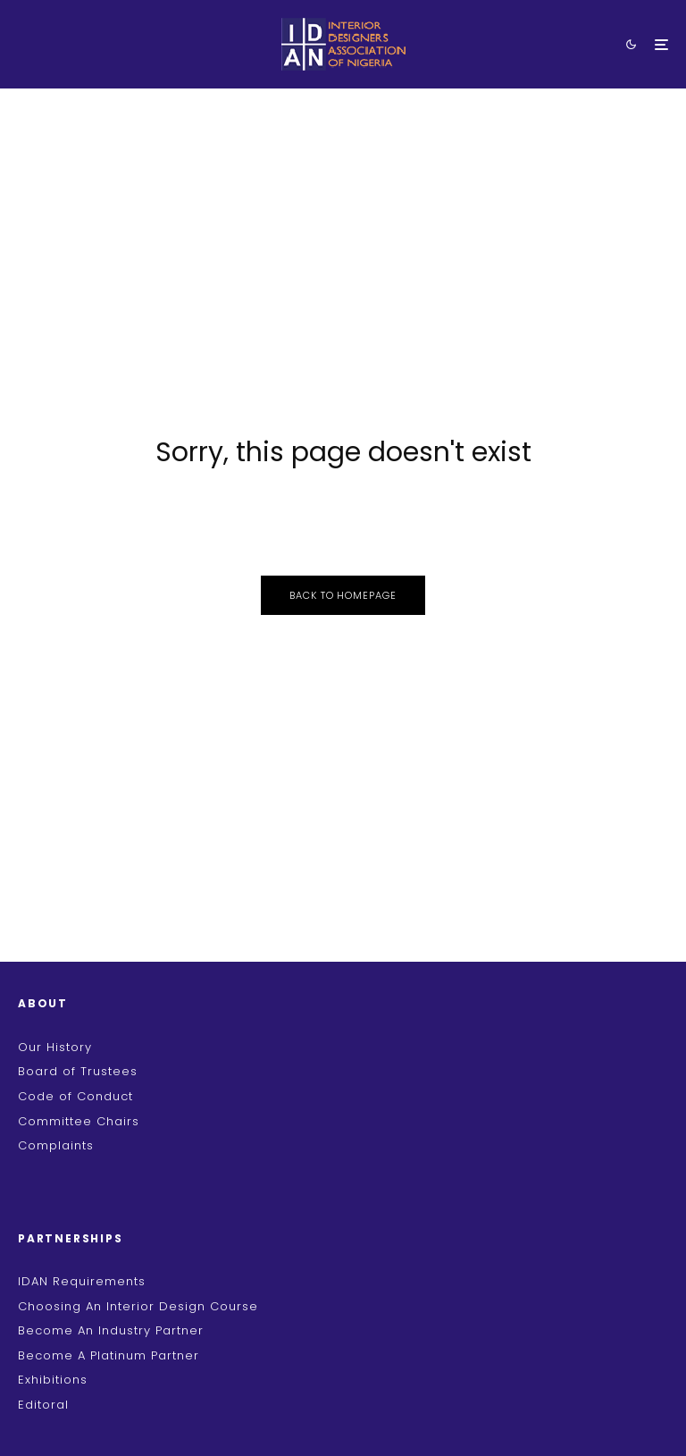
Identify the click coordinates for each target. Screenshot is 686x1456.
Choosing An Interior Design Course (138, 1306)
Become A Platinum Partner (108, 1355)
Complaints (56, 1145)
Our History (55, 1047)
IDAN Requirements (82, 1281)
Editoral (43, 1404)
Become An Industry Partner (111, 1330)
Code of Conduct (75, 1096)
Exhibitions (53, 1379)
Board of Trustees (78, 1071)
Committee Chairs (78, 1121)
